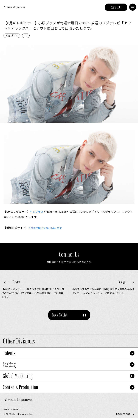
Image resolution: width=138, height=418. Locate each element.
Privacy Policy (12, 409)
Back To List (59, 315)
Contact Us (116, 7)
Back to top (123, 414)
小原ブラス (12, 35)
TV (25, 35)
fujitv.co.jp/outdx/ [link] (45, 228)
